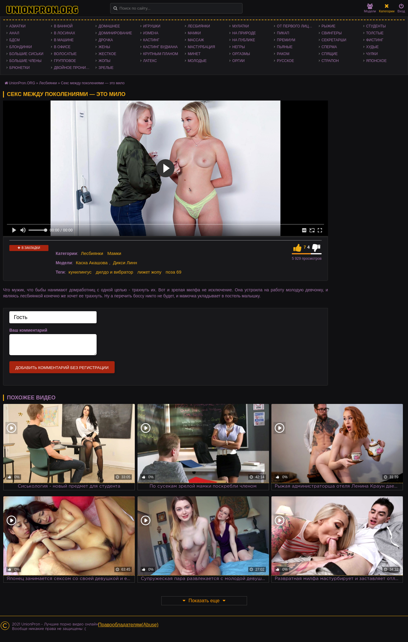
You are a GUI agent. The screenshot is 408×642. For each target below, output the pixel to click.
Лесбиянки (199, 26)
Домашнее (109, 26)
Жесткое (107, 54)
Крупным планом (160, 54)
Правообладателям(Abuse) (128, 624)
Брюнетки (19, 68)
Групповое (65, 61)
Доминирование (115, 33)
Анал (14, 33)
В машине (64, 40)
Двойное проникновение (73, 68)
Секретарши (334, 40)
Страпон (330, 61)
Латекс (150, 61)
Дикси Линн (125, 262)
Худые (372, 47)
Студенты (376, 26)
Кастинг (151, 40)
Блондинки (20, 47)
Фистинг (374, 40)
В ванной (63, 26)
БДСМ (14, 40)
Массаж (196, 40)
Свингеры (332, 33)
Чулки (372, 54)
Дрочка (105, 40)
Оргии (238, 61)
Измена (151, 33)
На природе (244, 33)
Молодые (197, 61)
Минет (194, 54)
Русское (285, 61)
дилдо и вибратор (114, 271)
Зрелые (105, 68)
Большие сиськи (26, 54)
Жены (104, 47)
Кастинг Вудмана (160, 47)
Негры (238, 47)
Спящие (330, 54)
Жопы (104, 61)
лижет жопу (150, 271)
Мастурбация (201, 47)
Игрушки (151, 26)
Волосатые (65, 54)
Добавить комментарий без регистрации (62, 367)
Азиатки (17, 26)
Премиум (286, 40)
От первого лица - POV (296, 26)
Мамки (194, 33)
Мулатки (240, 26)
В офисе (62, 47)
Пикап (283, 33)
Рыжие (328, 26)
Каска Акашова (92, 262)
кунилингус (80, 271)
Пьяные (284, 47)
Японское (376, 61)
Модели (370, 8)
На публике (243, 40)
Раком (283, 54)
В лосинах (64, 33)
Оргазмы (241, 54)
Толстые (375, 33)
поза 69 (173, 271)
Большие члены (25, 61)
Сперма (329, 47)
